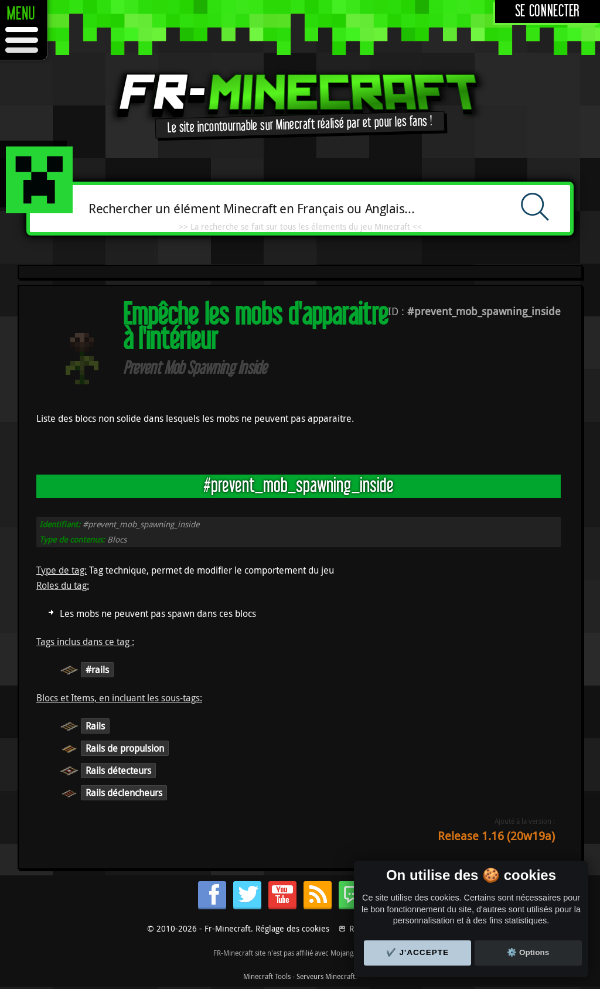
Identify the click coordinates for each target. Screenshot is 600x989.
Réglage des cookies (292, 928)
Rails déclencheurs (124, 792)
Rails (95, 725)
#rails (97, 669)
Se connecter (547, 11)
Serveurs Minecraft (325, 976)
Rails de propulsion (125, 748)
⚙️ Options (528, 952)
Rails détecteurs (118, 770)
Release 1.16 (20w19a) (496, 836)
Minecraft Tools (267, 976)
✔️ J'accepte (417, 952)
